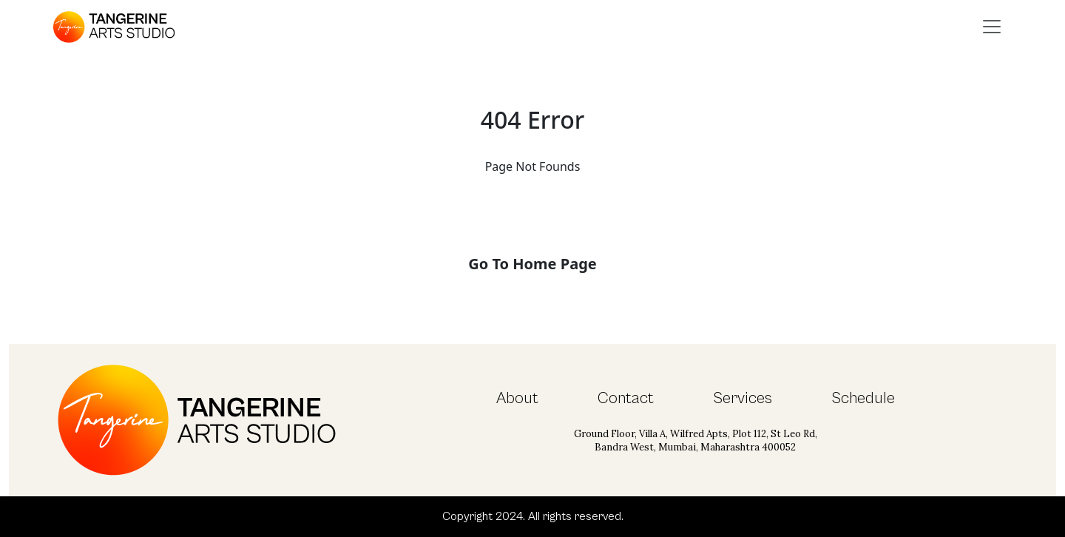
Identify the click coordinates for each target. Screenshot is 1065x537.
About (517, 398)
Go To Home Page (532, 264)
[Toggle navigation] (992, 27)
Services (742, 398)
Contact (626, 398)
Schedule (863, 398)
